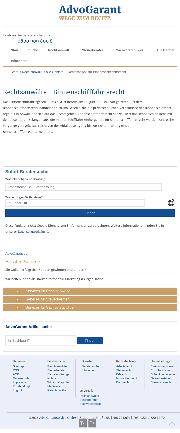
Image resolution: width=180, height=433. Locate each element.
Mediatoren (54, 386)
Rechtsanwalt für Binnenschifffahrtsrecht (97, 72)
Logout (17, 390)
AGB (16, 374)
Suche (33, 50)
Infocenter (19, 61)
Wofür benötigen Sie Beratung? (25, 179)
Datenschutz (21, 378)
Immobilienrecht (126, 378)
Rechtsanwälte (57, 366)
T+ (92, 423)
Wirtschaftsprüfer (58, 382)
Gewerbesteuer (161, 378)
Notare (51, 378)
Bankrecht (123, 382)
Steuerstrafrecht (161, 382)
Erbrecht (121, 374)
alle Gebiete (54, 72)
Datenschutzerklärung (33, 231)
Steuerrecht (124, 370)
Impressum (20, 382)
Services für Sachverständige (50, 307)
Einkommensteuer (162, 366)
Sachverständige (58, 374)
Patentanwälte (56, 390)
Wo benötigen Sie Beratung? (24, 197)
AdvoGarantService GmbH (57, 417)
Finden (90, 213)
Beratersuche (90, 366)
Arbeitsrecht (124, 366)
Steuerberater (92, 50)
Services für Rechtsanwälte (48, 291)
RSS (16, 370)
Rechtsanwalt (58, 50)
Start (14, 50)
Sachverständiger (129, 50)
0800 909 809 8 (35, 41)
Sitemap (18, 366)
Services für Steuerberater (47, 299)
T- (83, 423)
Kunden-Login (22, 386)
